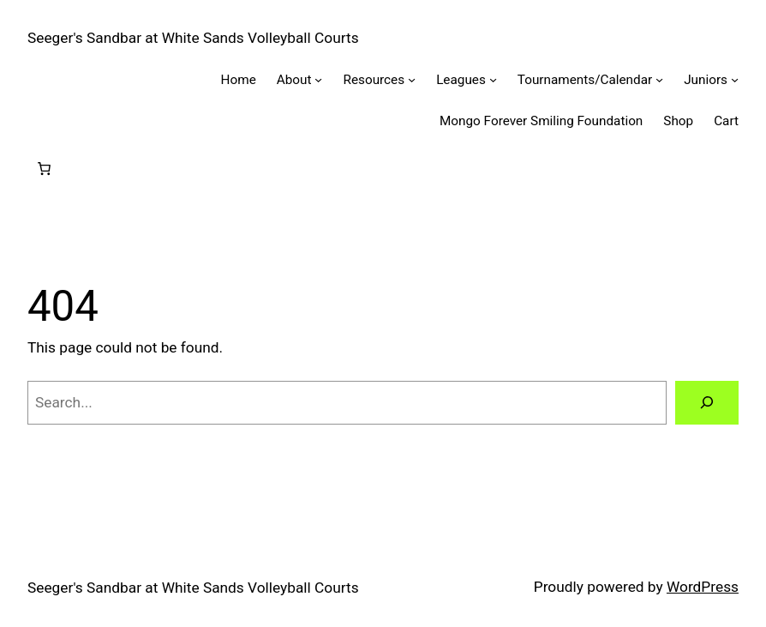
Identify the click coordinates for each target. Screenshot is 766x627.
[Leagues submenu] (493, 79)
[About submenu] (318, 79)
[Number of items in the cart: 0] (43, 169)
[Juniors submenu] (735, 79)
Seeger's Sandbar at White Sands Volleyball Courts (193, 37)
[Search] (707, 403)
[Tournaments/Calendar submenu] (659, 79)
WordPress (703, 586)
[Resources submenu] (412, 79)
